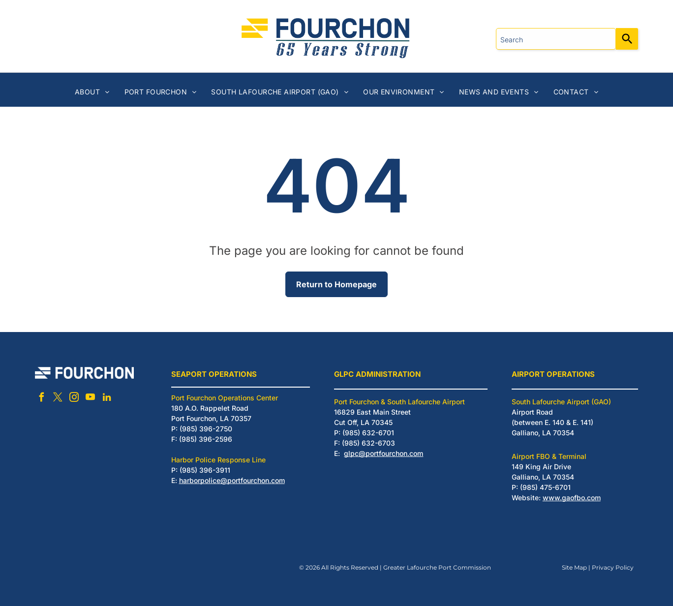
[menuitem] (92, 91)
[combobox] (556, 39)
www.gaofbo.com (572, 497)
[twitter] (58, 399)
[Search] (627, 39)
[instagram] (74, 399)
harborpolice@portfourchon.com (232, 480)
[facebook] (42, 399)
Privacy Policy (613, 567)
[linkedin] (107, 399)
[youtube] (90, 399)
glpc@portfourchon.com (383, 453)
